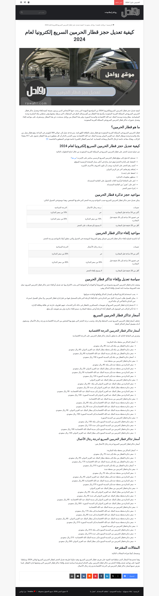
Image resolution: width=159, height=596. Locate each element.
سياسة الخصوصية (115, 591)
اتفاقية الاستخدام (102, 591)
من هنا (74, 158)
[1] (47, 139)
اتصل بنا (93, 591)
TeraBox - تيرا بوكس (26, 591)
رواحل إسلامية (111, 12)
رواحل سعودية (90, 25)
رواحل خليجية (100, 25)
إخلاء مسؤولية (127, 591)
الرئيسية (110, 25)
